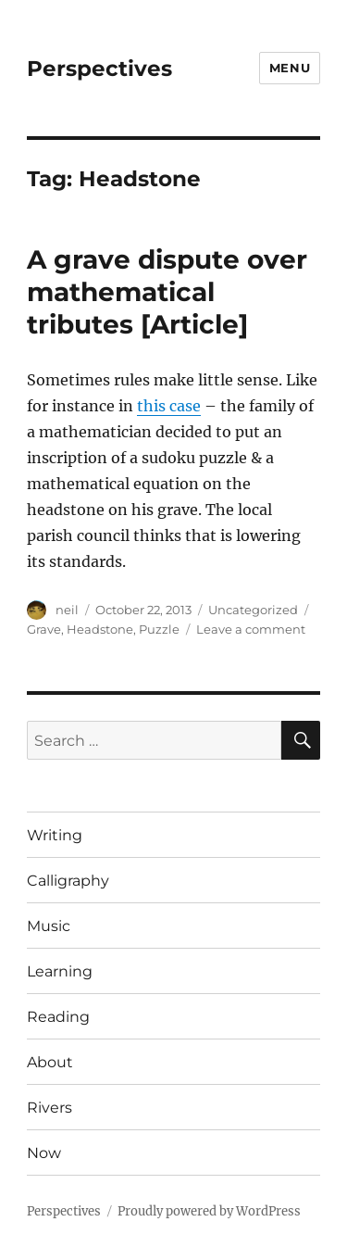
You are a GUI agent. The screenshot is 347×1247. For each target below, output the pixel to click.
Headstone (100, 629)
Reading (58, 1017)
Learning (60, 971)
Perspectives (99, 69)
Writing (54, 835)
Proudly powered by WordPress (209, 1211)
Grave (44, 629)
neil (67, 609)
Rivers (49, 1107)
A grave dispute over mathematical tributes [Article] (167, 292)
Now (44, 1153)
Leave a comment (250, 629)
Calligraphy (68, 880)
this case (169, 406)
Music (48, 926)
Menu (289, 67)
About (50, 1062)
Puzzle (159, 629)
